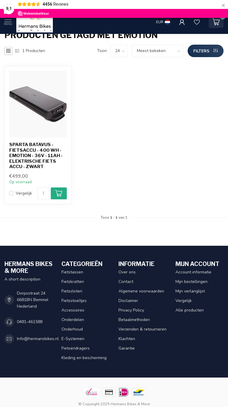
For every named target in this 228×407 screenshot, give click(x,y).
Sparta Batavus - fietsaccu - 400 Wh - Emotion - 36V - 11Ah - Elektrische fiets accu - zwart (36, 155)
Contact (125, 281)
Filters (205, 51)
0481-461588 (29, 322)
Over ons (127, 272)
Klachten (126, 339)
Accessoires (72, 310)
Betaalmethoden (134, 320)
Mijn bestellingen (191, 281)
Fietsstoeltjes (74, 300)
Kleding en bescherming (84, 358)
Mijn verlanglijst (190, 291)
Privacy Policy (131, 310)
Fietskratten (72, 281)
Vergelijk (24, 193)
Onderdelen (72, 320)
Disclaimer (128, 300)
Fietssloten (71, 291)
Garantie (126, 348)
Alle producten (189, 310)
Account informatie (193, 272)
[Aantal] (43, 193)
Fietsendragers (75, 348)
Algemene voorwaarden (141, 291)
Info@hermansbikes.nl (38, 339)
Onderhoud (72, 329)
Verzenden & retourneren (142, 329)
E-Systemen (72, 339)
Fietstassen (72, 272)
